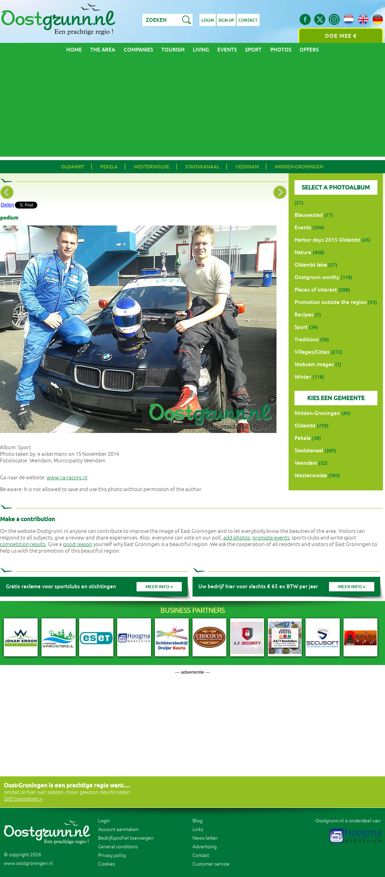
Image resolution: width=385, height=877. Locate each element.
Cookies (106, 864)
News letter (205, 838)
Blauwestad (308, 215)
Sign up (226, 20)
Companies (138, 49)
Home (74, 49)
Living (201, 49)
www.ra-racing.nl (67, 477)
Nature (302, 252)
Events (227, 49)
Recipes (303, 314)
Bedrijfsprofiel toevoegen (125, 838)
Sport (253, 49)
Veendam (247, 167)
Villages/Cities (311, 352)
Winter (302, 376)
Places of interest (315, 289)
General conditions (118, 847)
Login (207, 20)
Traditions (306, 339)
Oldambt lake (310, 264)
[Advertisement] (192, 108)
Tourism (173, 49)
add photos (236, 538)
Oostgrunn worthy (316, 277)
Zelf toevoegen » (23, 799)
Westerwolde (151, 167)
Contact (247, 20)
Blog (197, 821)
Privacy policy (112, 855)
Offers (309, 49)
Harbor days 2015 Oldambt (327, 240)
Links (197, 829)
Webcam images (314, 364)
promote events (270, 538)
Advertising (204, 847)
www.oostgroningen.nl (28, 863)
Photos (280, 49)
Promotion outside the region (330, 302)
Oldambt (72, 167)
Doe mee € (341, 35)
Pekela (109, 167)
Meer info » (159, 587)
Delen (7, 204)
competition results (23, 544)
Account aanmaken (118, 829)
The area (102, 49)
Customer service (210, 864)
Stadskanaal (202, 167)
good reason (77, 544)
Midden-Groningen (299, 167)
